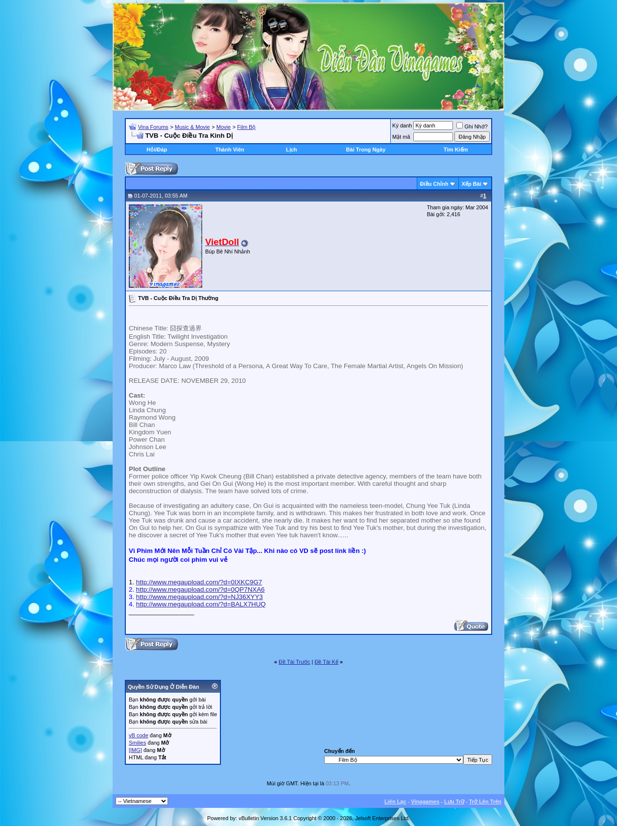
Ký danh (402, 125)
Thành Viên (229, 149)
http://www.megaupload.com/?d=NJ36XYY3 (199, 597)
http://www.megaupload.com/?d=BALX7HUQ (201, 604)
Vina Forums (153, 127)
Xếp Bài (471, 184)
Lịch (291, 149)
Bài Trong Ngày (366, 149)
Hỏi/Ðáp (156, 149)
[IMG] (135, 750)
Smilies (137, 743)
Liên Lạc (395, 801)
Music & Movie (192, 127)
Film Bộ (246, 127)
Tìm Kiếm (456, 149)
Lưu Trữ (454, 801)
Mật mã (401, 137)
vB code (138, 735)
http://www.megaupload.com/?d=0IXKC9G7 (199, 582)
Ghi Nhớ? (471, 126)
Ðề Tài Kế (326, 662)
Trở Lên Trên (485, 801)
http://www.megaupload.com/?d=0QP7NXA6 (200, 589)
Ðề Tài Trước (294, 662)
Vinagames (425, 801)
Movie (223, 127)
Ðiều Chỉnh (434, 184)
